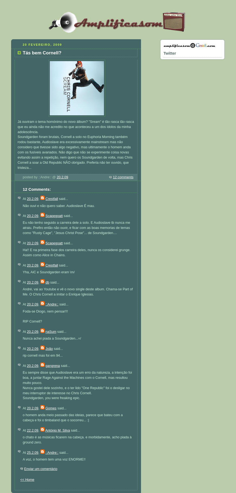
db (47, 282)
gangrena (52, 366)
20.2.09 (62, 177)
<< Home (27, 480)
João (49, 349)
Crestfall (51, 199)
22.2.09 (32, 430)
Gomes (51, 408)
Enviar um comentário (40, 469)
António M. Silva (57, 430)
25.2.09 (32, 453)
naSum (50, 332)
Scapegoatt (54, 216)
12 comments (123, 177)
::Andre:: (51, 304)
